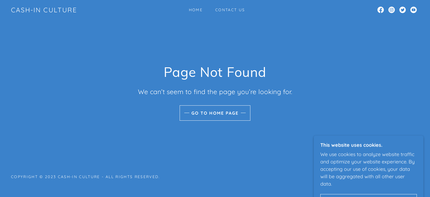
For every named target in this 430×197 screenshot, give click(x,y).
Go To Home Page (215, 113)
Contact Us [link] (230, 9)
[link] (44, 10)
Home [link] (196, 9)
